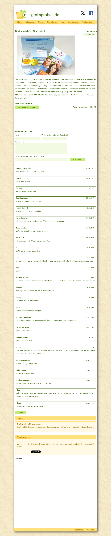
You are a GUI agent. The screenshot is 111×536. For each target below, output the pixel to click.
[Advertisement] (65, 7)
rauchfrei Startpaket (27, 107)
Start (19, 22)
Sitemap (90, 530)
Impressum (78, 530)
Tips (62, 22)
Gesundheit (90, 34)
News (40, 22)
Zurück (20, 412)
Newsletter (52, 22)
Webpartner (87, 22)
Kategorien (29, 22)
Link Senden (73, 22)
